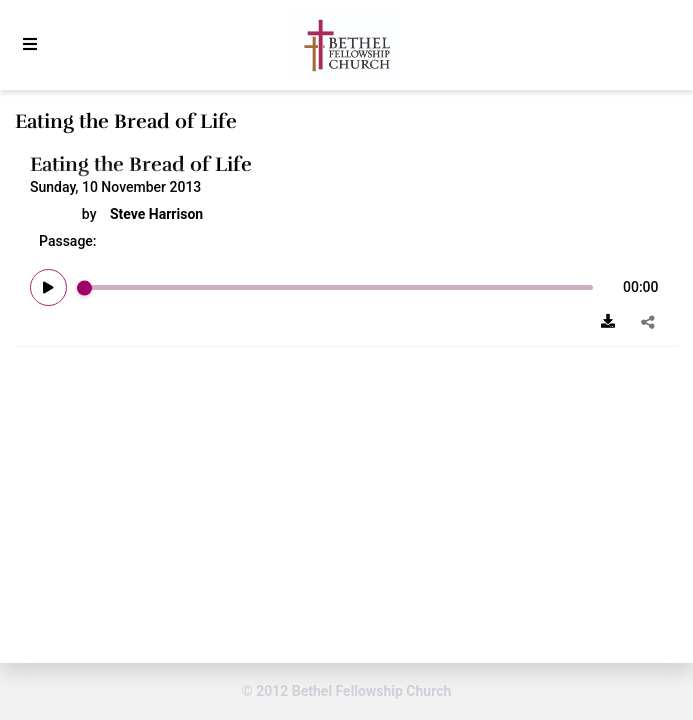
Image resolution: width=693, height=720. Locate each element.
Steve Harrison (156, 214)
